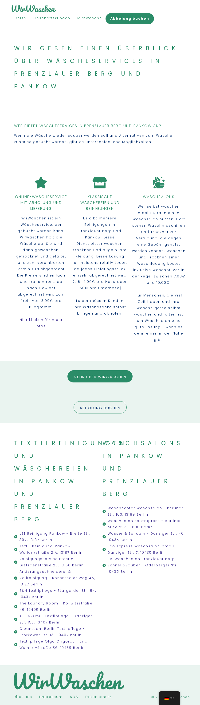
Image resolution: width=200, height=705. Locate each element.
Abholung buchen (129, 18)
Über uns (23, 696)
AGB (74, 696)
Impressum (51, 696)
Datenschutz (98, 696)
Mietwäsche (89, 18)
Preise (20, 18)
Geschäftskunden (51, 18)
